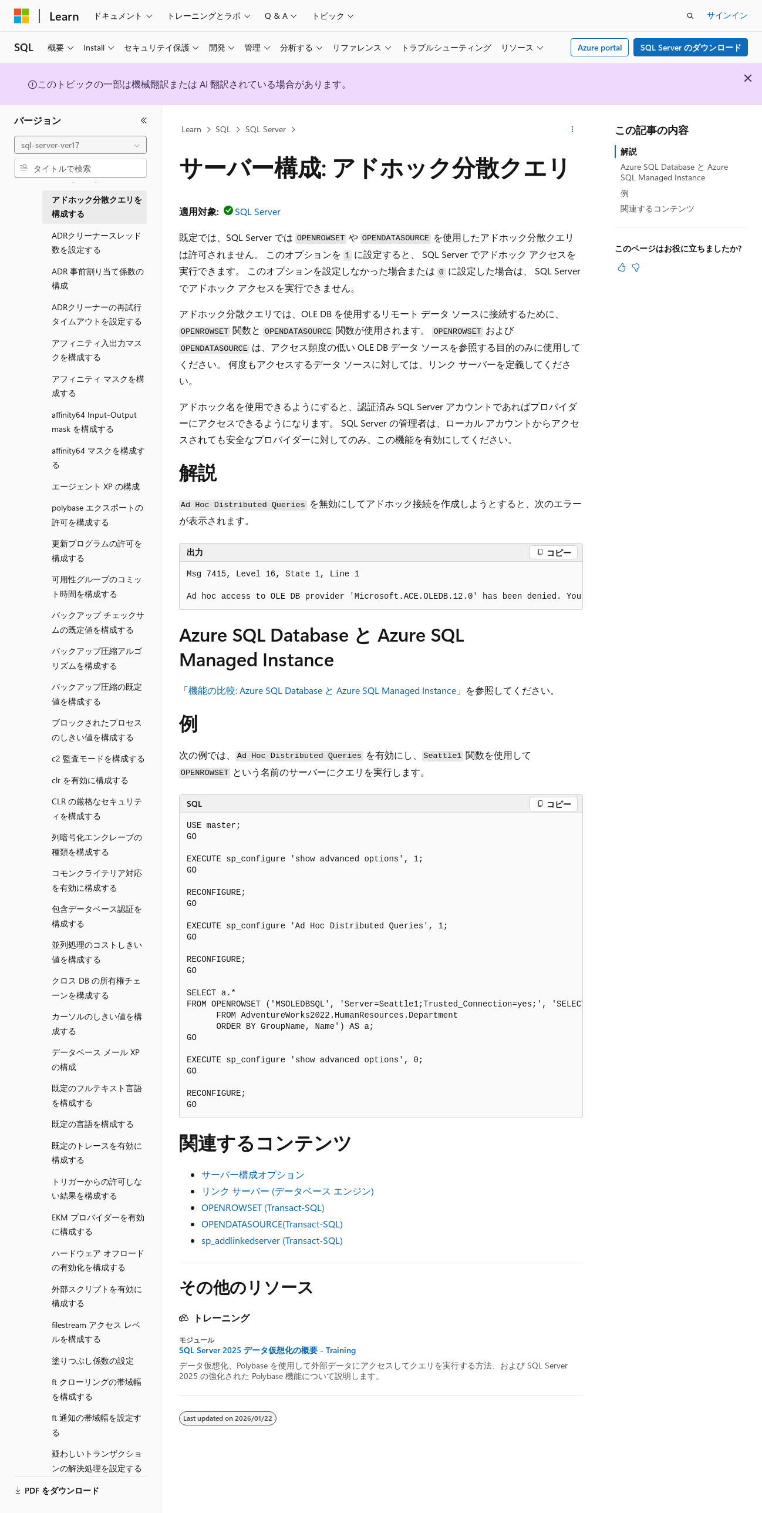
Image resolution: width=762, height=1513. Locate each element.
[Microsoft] (21, 16)
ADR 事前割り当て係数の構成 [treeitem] (98, 278)
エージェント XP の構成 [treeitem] (96, 486)
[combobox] (80, 145)
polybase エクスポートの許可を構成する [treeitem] (97, 515)
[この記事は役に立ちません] (636, 267)
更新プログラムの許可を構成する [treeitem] (97, 550)
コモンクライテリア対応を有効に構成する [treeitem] (97, 880)
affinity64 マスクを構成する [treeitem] (98, 458)
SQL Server (265, 129)
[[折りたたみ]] (144, 120)
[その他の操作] (572, 129)
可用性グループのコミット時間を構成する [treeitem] (97, 586)
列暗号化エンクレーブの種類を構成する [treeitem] (97, 844)
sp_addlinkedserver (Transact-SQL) (272, 1240)
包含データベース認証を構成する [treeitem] (97, 916)
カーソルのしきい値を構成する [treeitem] (97, 1023)
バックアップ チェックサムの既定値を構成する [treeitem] (98, 622)
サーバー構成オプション (253, 1174)
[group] (381, 586)
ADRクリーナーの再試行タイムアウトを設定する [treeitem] (97, 314)
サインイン (727, 15)
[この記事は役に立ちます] (622, 267)
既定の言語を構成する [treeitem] (93, 1123)
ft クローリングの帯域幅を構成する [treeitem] (96, 1389)
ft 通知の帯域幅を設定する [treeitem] (96, 1425)
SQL (223, 129)
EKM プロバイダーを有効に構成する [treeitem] (98, 1224)
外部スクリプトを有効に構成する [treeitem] (97, 1296)
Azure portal (600, 47)
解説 (629, 151)
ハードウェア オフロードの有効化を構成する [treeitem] (98, 1260)
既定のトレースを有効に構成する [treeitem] (97, 1153)
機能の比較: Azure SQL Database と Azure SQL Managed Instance (322, 690)
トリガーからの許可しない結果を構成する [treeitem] (97, 1189)
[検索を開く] (690, 15)
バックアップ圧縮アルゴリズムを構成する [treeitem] (97, 658)
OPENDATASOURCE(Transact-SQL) (272, 1223)
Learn (191, 129)
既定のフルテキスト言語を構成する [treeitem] (97, 1095)
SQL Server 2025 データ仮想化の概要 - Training (267, 1350)
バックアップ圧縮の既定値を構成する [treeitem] (97, 694)
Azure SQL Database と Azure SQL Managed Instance (674, 172)
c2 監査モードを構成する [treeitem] (98, 758)
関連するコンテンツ (657, 208)
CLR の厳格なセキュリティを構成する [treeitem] (97, 808)
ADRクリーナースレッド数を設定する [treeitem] (96, 243)
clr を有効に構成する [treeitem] (90, 780)
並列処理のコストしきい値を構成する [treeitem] (97, 952)
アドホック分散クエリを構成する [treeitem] (97, 207)
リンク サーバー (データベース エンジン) (287, 1191)
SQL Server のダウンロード (690, 47)
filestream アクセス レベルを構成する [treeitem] (96, 1332)
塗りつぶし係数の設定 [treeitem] (93, 1360)
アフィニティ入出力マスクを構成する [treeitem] (97, 350)
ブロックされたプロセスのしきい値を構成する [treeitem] (97, 730)
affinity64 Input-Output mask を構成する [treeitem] (94, 422)
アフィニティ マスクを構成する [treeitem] (98, 386)
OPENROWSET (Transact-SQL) (263, 1207)
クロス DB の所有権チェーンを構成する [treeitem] (96, 988)
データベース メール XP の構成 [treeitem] (96, 1059)
